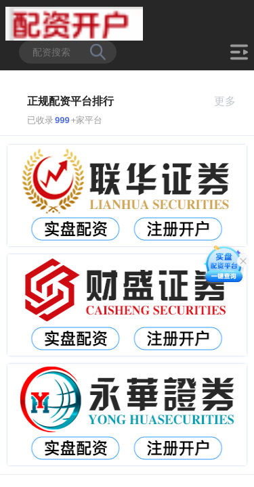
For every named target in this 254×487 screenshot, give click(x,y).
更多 (230, 101)
